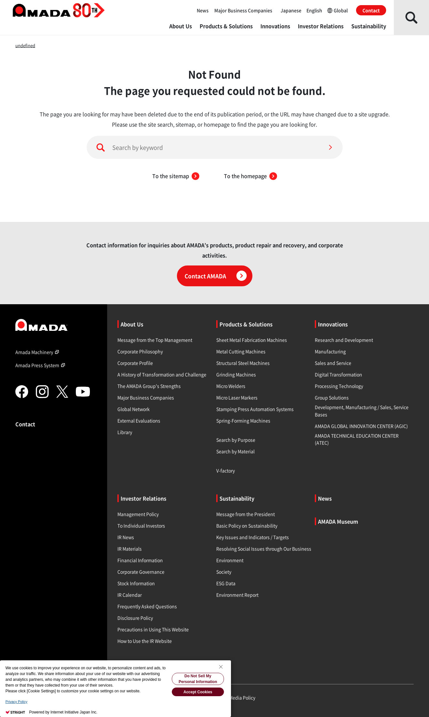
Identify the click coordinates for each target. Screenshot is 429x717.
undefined (25, 45)
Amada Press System (41, 365)
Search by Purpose (235, 439)
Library (124, 432)
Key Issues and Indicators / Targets (252, 537)
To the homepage (250, 176)
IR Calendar (129, 594)
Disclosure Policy (135, 618)
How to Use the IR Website (144, 641)
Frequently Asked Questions (147, 606)
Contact (371, 10)
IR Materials (129, 548)
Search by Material (235, 451)
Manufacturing (330, 351)
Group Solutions (332, 397)
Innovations (275, 26)
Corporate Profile (135, 363)
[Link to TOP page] (56, 324)
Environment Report (237, 594)
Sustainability (368, 26)
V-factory (225, 470)
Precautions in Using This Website (153, 629)
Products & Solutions (226, 26)
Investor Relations (321, 26)
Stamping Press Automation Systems (255, 409)
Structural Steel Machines (243, 363)
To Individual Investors (141, 525)
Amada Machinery (38, 352)
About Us (180, 26)
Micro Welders (230, 386)
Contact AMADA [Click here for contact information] (216, 276)
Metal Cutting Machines (241, 351)
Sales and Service (333, 363)
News (203, 10)
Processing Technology (339, 386)
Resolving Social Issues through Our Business (263, 548)
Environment (229, 560)
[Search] (330, 147)
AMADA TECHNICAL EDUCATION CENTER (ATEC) (357, 439)
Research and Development (344, 340)
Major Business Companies (243, 10)
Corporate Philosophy (140, 351)
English (314, 10)
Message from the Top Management (154, 340)
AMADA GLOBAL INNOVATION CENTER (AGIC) (361, 426)
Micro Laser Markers (237, 397)
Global (337, 10)
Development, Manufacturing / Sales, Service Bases (362, 410)
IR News (125, 537)
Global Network (133, 409)
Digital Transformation (338, 374)
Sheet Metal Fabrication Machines (251, 340)
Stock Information (136, 583)
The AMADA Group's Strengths (149, 386)
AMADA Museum (338, 521)
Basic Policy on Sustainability (246, 525)
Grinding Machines (236, 374)
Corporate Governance (140, 571)
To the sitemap (175, 176)
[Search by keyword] (215, 147)
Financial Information (140, 560)
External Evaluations (138, 420)
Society (223, 571)
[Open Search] (411, 17)
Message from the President (245, 514)
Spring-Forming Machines (243, 420)
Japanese (291, 10)
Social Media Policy (235, 697)
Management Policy (138, 514)
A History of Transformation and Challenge (161, 374)
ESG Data (225, 583)
